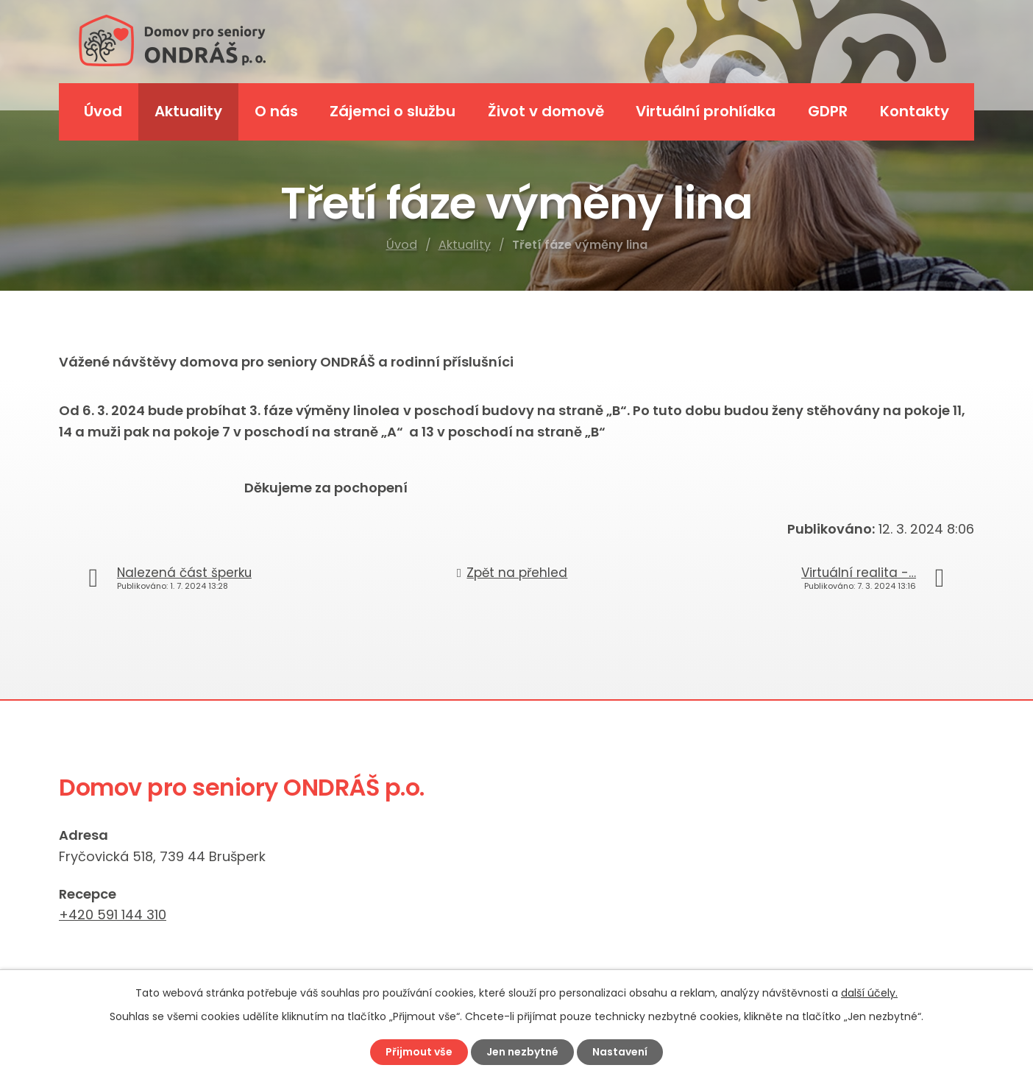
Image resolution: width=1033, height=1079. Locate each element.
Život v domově (546, 111)
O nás (276, 111)
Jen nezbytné (522, 1051)
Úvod (401, 244)
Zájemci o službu (392, 111)
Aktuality (465, 244)
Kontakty (914, 111)
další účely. (869, 993)
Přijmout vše (419, 1051)
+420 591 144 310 (112, 914)
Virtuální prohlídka (705, 111)
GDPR (828, 111)
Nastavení (619, 1051)
